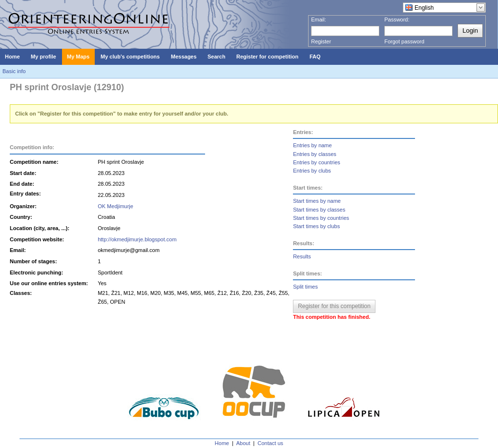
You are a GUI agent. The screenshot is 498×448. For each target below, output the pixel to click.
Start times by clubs (316, 226)
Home (222, 443)
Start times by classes (319, 210)
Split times (305, 287)
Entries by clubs (312, 171)
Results (302, 256)
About (243, 443)
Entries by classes (314, 154)
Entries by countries (316, 162)
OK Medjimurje (115, 206)
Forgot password (404, 41)
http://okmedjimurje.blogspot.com (137, 239)
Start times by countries (321, 218)
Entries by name (312, 145)
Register (321, 41)
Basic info (14, 71)
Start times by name (317, 201)
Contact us (271, 443)
